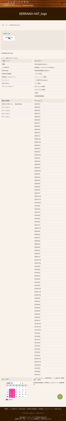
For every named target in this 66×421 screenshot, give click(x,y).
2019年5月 (37, 279)
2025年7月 (37, 123)
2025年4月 (37, 129)
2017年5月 (37, 346)
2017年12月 (37, 323)
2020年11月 (37, 228)
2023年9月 (37, 158)
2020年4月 (37, 247)
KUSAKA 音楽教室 (6, 73)
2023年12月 (37, 155)
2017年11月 (37, 327)
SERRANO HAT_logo (7, 53)
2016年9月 (37, 368)
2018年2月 (37, 317)
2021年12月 (37, 196)
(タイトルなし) (6, 107)
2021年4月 (37, 215)
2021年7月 (37, 212)
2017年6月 (37, 342)
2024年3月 (37, 151)
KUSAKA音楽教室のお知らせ (42, 70)
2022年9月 (37, 174)
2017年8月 (37, 336)
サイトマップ (5, 80)
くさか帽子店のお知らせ (41, 80)
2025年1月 (37, 136)
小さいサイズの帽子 (39, 89)
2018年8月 (37, 298)
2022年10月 (37, 171)
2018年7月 (37, 301)
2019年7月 (37, 272)
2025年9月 (37, 116)
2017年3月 (37, 352)
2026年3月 (37, 110)
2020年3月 (37, 250)
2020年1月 (37, 256)
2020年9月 (37, 231)
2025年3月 (37, 132)
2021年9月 (37, 206)
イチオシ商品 (38, 73)
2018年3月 (37, 314)
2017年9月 (37, 333)
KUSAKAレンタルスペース (9, 77)
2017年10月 (37, 330)
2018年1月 (37, 320)
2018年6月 (37, 304)
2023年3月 (37, 167)
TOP (3, 25)
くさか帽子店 (5, 67)
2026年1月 (37, 113)
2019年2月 (37, 285)
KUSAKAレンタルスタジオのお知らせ (44, 67)
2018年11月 (37, 292)
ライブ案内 (37, 83)
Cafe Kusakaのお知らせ (40, 64)
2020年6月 (37, 241)
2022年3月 (37, 186)
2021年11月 (37, 199)
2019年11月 (37, 260)
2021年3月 (37, 218)
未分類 (36, 93)
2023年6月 (37, 161)
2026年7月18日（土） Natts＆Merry (12, 104)
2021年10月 (37, 202)
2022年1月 (37, 193)
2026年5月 (37, 107)
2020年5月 (37, 244)
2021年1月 (37, 225)
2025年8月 (37, 120)
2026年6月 (37, 104)
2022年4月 (37, 183)
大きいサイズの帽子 (39, 86)
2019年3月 (37, 282)
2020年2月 (37, 253)
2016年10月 (37, 365)
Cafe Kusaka (5, 70)
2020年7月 (37, 237)
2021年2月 (37, 221)
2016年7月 (37, 374)
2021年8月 (37, 209)
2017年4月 (37, 349)
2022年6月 (37, 177)
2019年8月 (37, 269)
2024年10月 (37, 142)
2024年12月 (37, 139)
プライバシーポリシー (8, 86)
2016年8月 (37, 371)
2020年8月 (37, 234)
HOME (3, 64)
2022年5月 (37, 180)
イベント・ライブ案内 (40, 77)
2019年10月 (37, 263)
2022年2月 (37, 190)
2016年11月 (37, 362)
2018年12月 (37, 288)
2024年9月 (37, 145)
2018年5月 (37, 307)
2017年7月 (37, 339)
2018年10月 (37, 295)
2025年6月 (37, 126)
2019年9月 (37, 266)
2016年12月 (37, 358)
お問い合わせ (5, 83)
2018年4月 (37, 311)
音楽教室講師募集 (39, 96)
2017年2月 (37, 355)
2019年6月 (37, 276)
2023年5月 (37, 164)
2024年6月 (37, 148)
